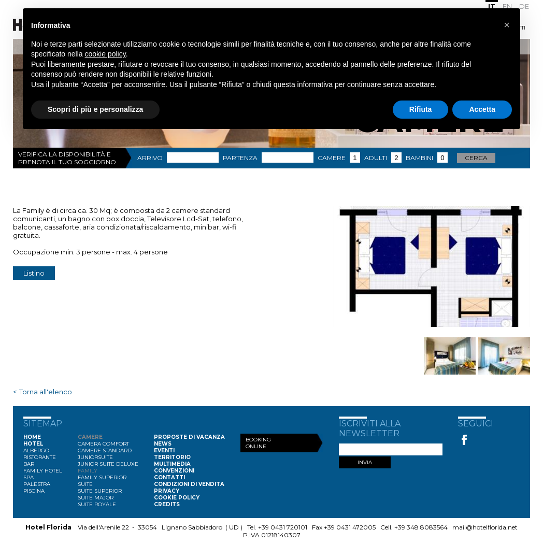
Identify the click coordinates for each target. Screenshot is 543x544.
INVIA (365, 462)
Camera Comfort (103, 443)
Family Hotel (42, 470)
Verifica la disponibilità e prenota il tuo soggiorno (67, 158)
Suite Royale (97, 504)
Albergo (36, 450)
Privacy (166, 491)
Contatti (169, 477)
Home (32, 437)
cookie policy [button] (105, 54)
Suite (85, 484)
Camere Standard (105, 450)
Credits (167, 504)
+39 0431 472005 (350, 527)
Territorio (172, 457)
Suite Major (95, 497)
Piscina (34, 491)
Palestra (36, 484)
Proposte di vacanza (189, 437)
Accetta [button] (482, 109)
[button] (506, 25)
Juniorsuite (95, 457)
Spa (28, 477)
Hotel (33, 443)
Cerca (476, 158)
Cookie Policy (176, 497)
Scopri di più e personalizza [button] (95, 109)
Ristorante (39, 457)
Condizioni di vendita (189, 484)
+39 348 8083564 (421, 527)
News (163, 443)
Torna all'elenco (45, 392)
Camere (90, 437)
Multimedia (172, 464)
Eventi (164, 450)
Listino (34, 273)
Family (87, 470)
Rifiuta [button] (420, 109)
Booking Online (258, 443)
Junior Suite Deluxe (108, 464)
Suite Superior (100, 491)
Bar (28, 464)
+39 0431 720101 (282, 527)
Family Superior (102, 477)
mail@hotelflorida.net (485, 527)
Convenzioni (174, 470)
